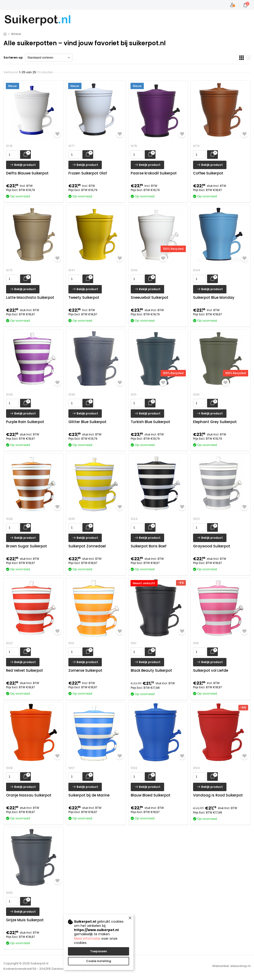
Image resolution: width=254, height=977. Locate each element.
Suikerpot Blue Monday (213, 297)
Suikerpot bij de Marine (88, 795)
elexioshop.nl (240, 966)
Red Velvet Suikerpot (24, 670)
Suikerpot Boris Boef (148, 546)
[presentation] (12, 154)
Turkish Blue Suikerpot (150, 422)
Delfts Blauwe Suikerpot (27, 173)
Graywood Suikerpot (211, 546)
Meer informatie (87, 938)
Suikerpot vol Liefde (210, 670)
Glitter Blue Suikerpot (87, 422)
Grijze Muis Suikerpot (25, 920)
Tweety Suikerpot (83, 297)
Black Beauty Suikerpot (151, 670)
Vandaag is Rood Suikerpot (218, 795)
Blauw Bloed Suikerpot (150, 795)
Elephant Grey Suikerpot (215, 422)
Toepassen (98, 951)
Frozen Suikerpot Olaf (87, 173)
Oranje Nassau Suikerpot (28, 795)
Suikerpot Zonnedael (87, 546)
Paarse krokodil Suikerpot (154, 173)
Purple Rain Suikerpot (25, 422)
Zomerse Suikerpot (85, 670)
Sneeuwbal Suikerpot (149, 297)
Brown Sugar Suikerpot (26, 546)
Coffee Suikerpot (208, 173)
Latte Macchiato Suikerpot (30, 297)
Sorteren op (13, 57)
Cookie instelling (98, 961)
